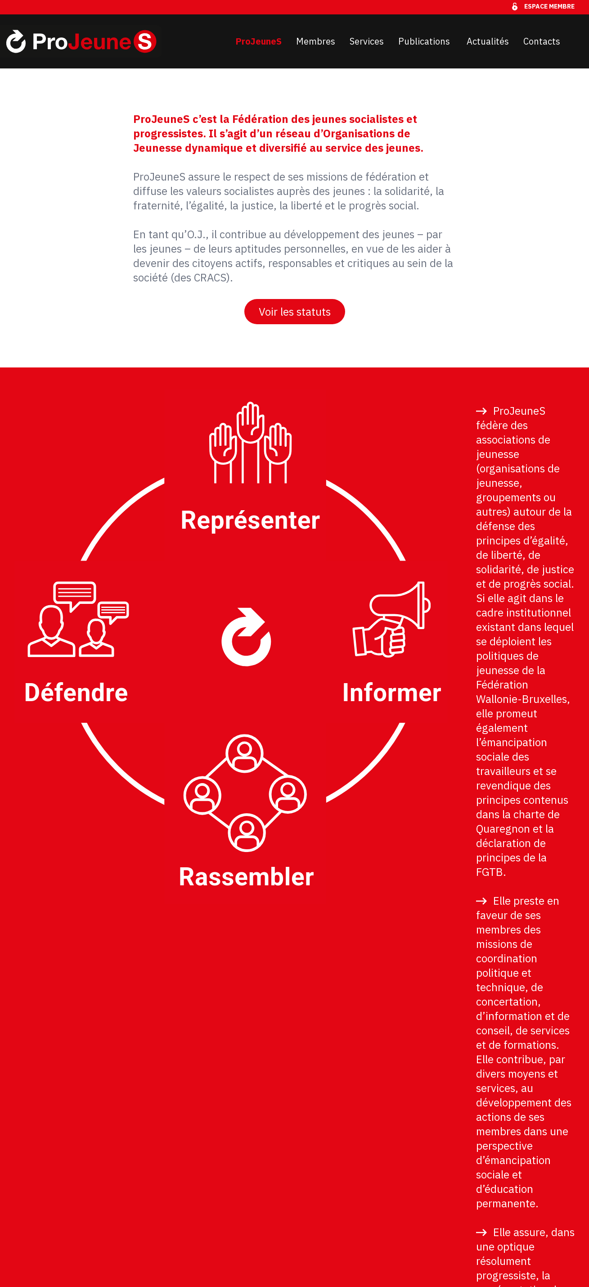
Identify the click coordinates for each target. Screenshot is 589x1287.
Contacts (541, 41)
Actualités (488, 41)
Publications (425, 41)
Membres (315, 41)
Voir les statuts (295, 311)
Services (367, 41)
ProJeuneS (258, 41)
